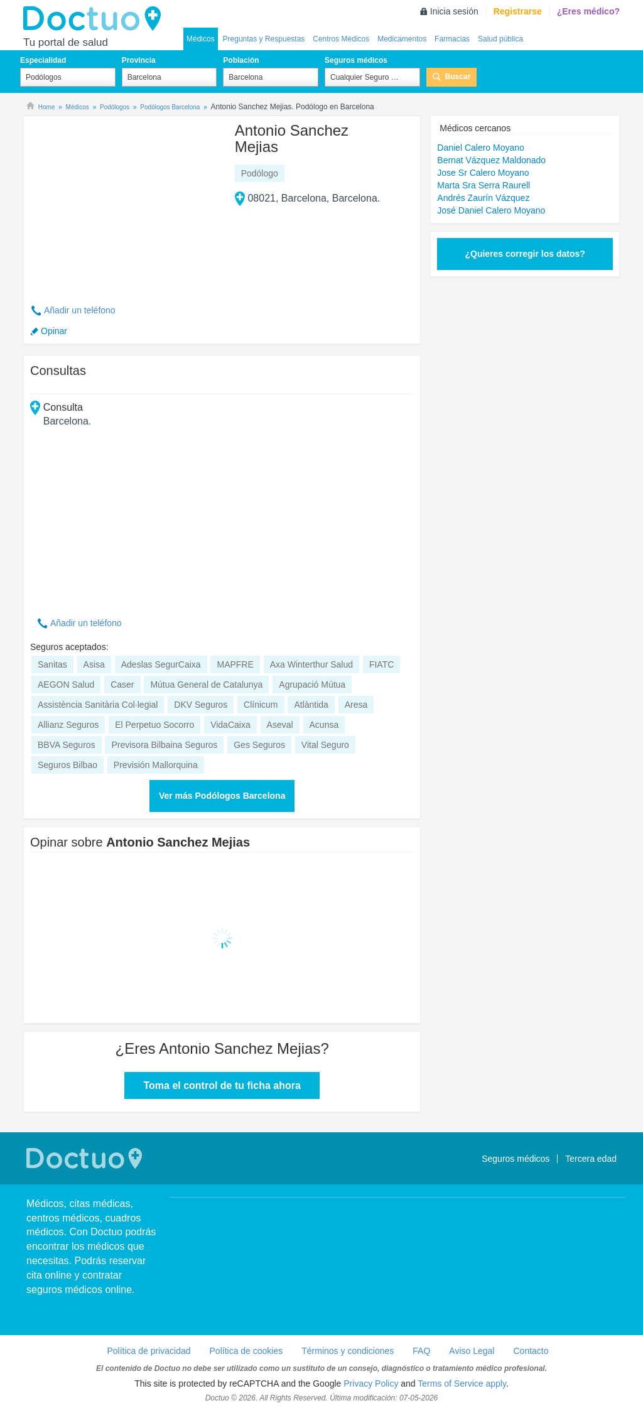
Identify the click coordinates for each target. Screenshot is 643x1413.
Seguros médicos (356, 60)
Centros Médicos (341, 39)
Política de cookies (246, 1351)
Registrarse (518, 11)
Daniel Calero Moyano (480, 148)
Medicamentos (401, 39)
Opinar (54, 331)
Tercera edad (591, 1159)
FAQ (421, 1351)
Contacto (530, 1351)
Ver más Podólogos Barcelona (222, 796)
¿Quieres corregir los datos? (525, 254)
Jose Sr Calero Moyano (483, 173)
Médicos (200, 39)
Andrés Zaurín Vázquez (483, 198)
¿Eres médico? (588, 11)
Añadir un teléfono (80, 310)
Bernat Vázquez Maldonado (491, 160)
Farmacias (452, 39)
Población (241, 60)
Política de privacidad (148, 1351)
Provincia (139, 60)
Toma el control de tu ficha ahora (221, 1085)
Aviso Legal (471, 1351)
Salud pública (500, 39)
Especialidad (43, 60)
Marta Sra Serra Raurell (483, 185)
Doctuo (95, 18)
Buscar (458, 76)
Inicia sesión (454, 11)
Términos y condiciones (347, 1351)
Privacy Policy (370, 1383)
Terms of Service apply (462, 1383)
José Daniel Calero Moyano (491, 210)
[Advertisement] (126, 202)
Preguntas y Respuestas (264, 39)
